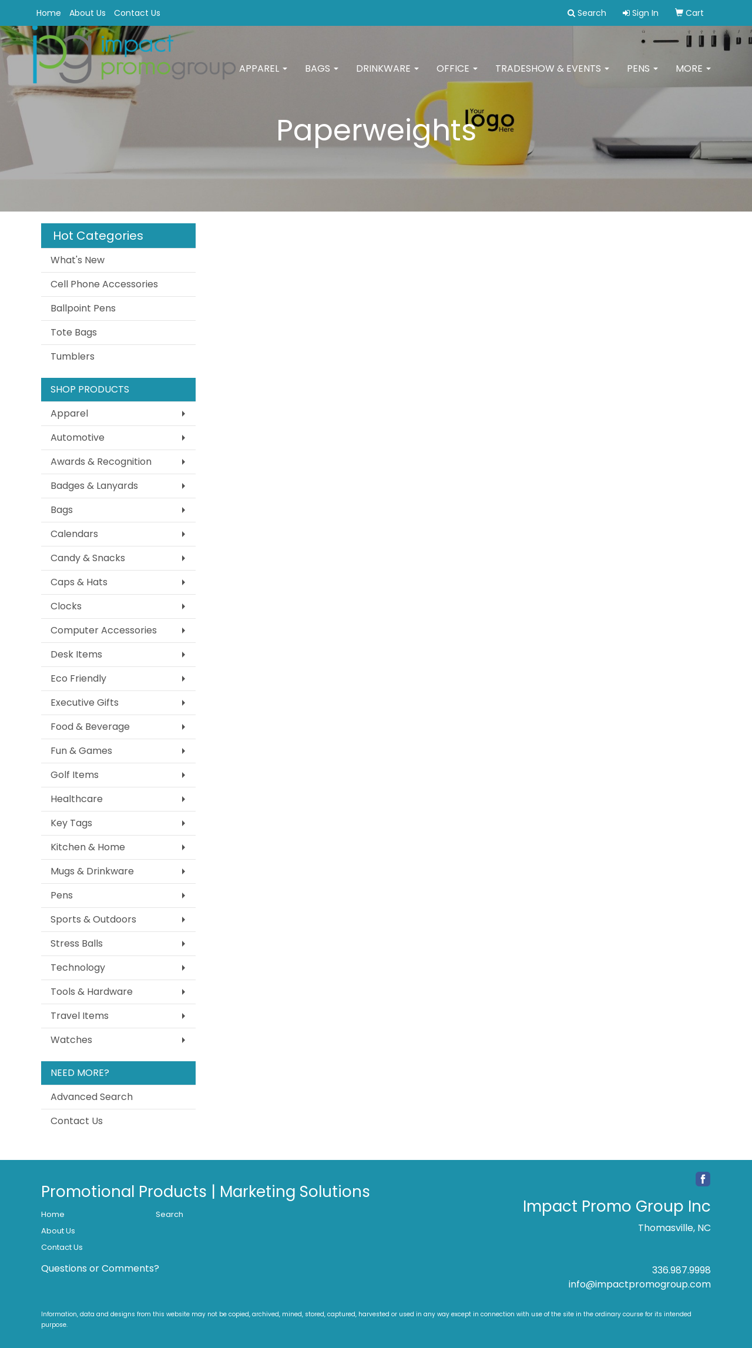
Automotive (78, 437)
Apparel (263, 76)
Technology (78, 967)
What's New (78, 260)
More (693, 76)
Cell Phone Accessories (104, 284)
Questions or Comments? (100, 1268)
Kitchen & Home (88, 847)
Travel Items (80, 1015)
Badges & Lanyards (94, 485)
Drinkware (387, 76)
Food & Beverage (90, 726)
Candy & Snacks (88, 558)
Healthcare (77, 799)
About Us (87, 13)
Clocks (66, 606)
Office (457, 76)
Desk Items (76, 654)
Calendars (74, 534)
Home (48, 13)
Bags (321, 76)
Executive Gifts (85, 702)
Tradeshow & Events (552, 76)
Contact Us (137, 13)
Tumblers (73, 356)
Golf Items (75, 775)
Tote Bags (74, 332)
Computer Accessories (104, 630)
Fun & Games (81, 750)
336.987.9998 (681, 1270)
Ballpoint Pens (83, 308)
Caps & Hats (79, 582)
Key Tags (71, 823)
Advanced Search (92, 1097)
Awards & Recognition (101, 461)
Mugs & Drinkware (92, 871)
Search (169, 1214)
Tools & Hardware (92, 991)
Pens (642, 76)
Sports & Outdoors (93, 919)
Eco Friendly (78, 678)
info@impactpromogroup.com (640, 1284)
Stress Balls (77, 943)
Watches (71, 1040)
